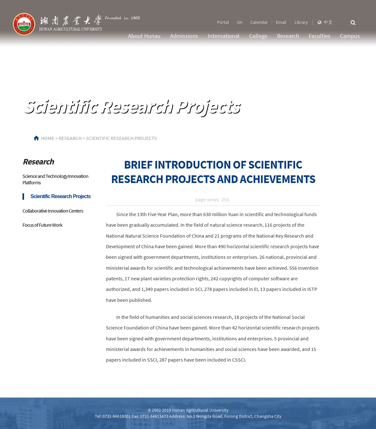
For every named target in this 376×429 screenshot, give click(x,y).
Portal (223, 22)
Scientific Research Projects (121, 138)
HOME (47, 138)
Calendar (259, 22)
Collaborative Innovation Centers (52, 210)
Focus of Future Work (42, 225)
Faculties (319, 35)
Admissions (184, 35)
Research (288, 35)
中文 (324, 22)
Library (301, 22)
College (258, 35)
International (224, 35)
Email (281, 22)
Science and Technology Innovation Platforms (55, 179)
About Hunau (144, 35)
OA (239, 22)
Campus (350, 35)
